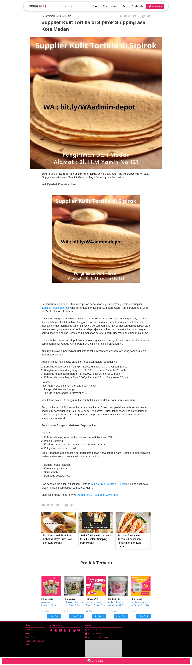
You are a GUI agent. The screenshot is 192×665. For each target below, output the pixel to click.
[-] (51, 630)
